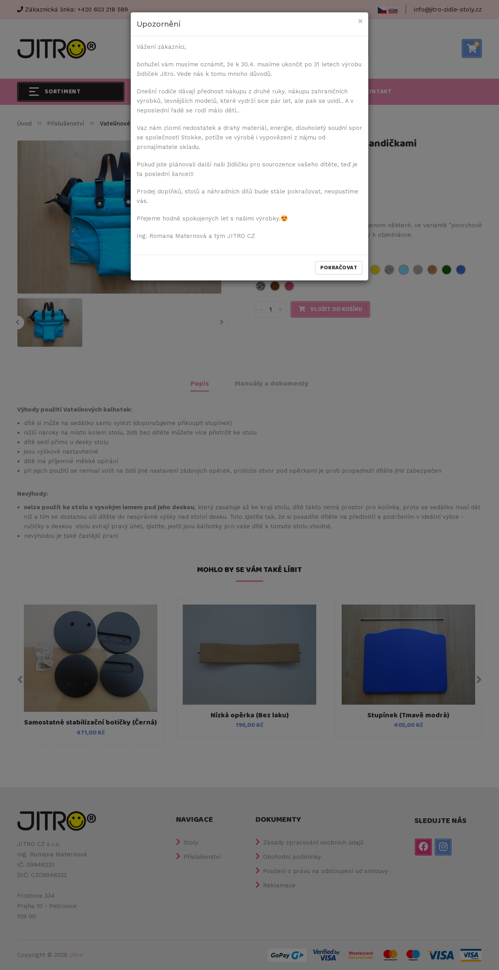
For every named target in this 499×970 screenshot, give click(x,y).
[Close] (360, 21)
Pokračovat (338, 267)
